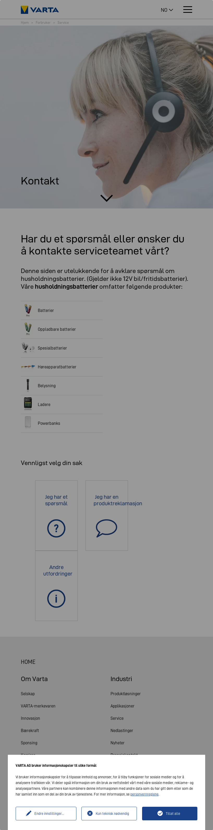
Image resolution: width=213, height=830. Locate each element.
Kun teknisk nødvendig (112, 813)
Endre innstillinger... (49, 813)
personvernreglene (144, 794)
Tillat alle (173, 813)
